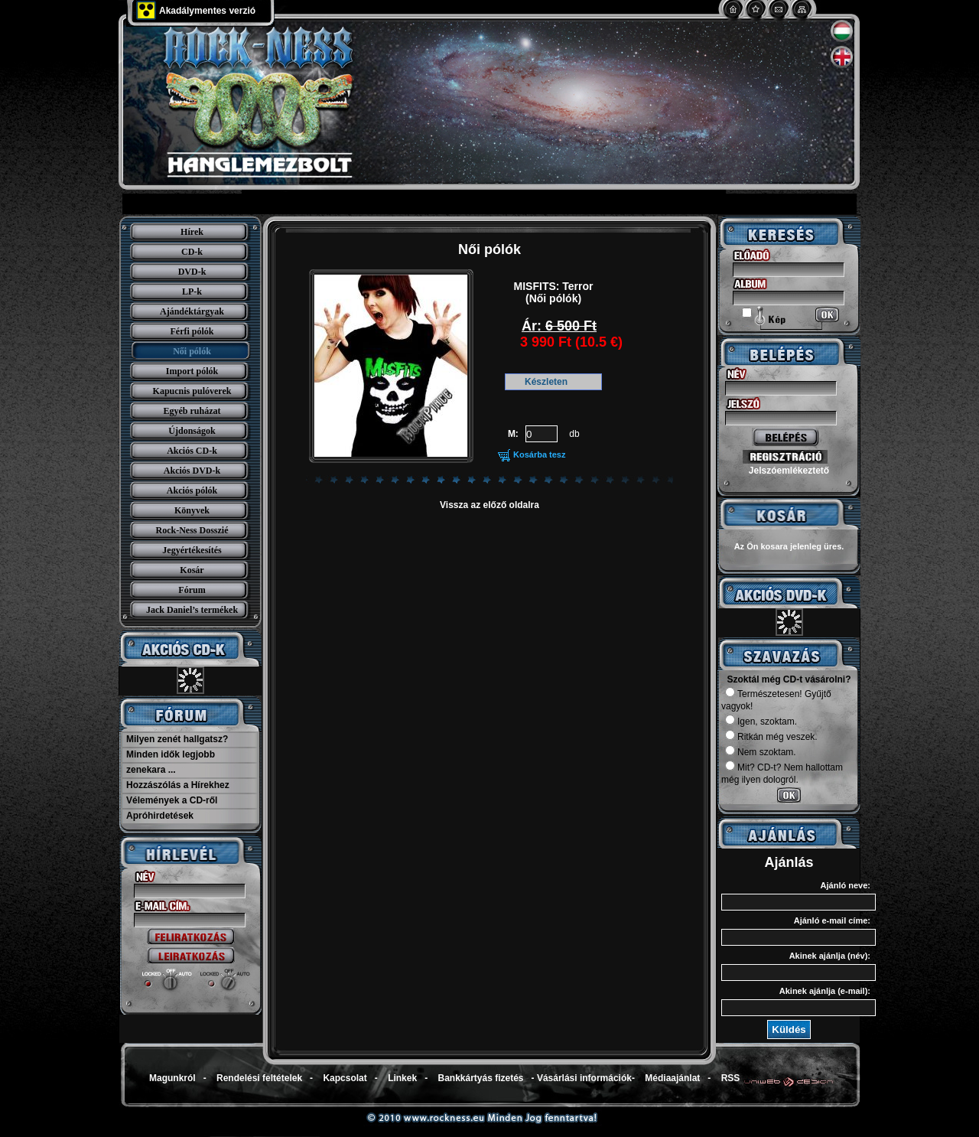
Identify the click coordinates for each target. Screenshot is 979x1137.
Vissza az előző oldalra (489, 505)
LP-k (192, 291)
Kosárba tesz (539, 454)
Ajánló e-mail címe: (832, 920)
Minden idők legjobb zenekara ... (170, 762)
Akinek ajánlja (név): (829, 955)
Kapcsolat (344, 1078)
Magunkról (172, 1078)
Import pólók (192, 371)
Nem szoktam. (760, 752)
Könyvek (192, 510)
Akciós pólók (192, 490)
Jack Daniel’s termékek (192, 609)
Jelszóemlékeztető (789, 470)
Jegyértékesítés (191, 550)
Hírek (192, 231)
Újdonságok (191, 430)
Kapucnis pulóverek (192, 391)
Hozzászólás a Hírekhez (177, 785)
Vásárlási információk (584, 1078)
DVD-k (192, 271)
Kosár (191, 570)
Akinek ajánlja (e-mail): (824, 990)
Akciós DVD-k (192, 470)
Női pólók (192, 351)
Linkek (402, 1078)
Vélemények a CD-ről (171, 800)
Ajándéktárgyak (192, 311)
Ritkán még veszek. (771, 736)
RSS (730, 1078)
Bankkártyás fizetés (480, 1078)
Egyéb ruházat (192, 411)
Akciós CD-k (192, 450)
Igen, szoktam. (761, 721)
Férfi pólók (192, 331)
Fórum (191, 590)
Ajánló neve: (845, 885)
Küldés (788, 1029)
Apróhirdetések (160, 815)
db (574, 433)
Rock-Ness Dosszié (192, 530)
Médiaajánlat (672, 1078)
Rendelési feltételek (259, 1078)
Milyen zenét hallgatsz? (177, 739)
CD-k (192, 251)
